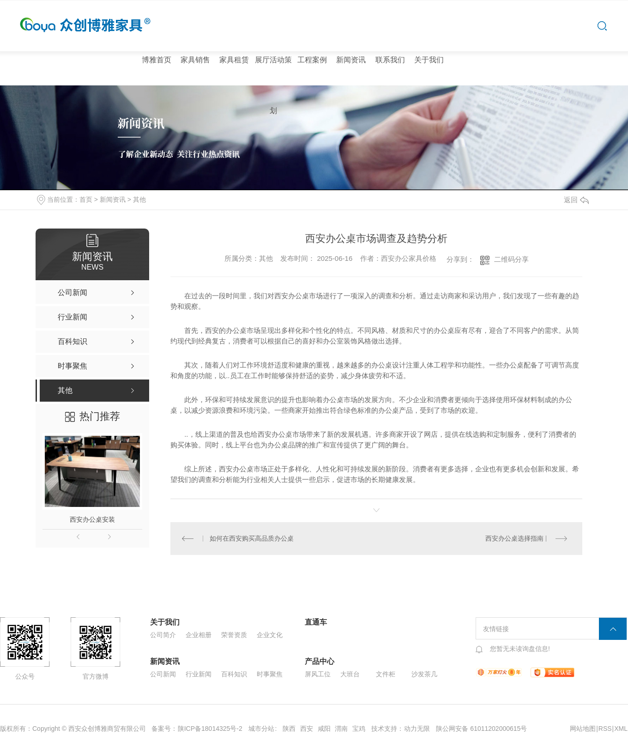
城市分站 (261, 728)
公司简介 (163, 635)
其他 (139, 199)
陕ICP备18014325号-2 (210, 728)
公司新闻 (163, 674)
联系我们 (390, 60)
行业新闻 (198, 674)
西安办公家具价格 (408, 258)
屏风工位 (318, 674)
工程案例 (312, 60)
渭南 (341, 728)
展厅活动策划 (273, 85)
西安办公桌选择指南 (514, 538)
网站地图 (583, 728)
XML (621, 728)
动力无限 (417, 728)
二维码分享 (511, 259)
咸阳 (324, 728)
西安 (306, 728)
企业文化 (270, 635)
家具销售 (195, 60)
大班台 (350, 674)
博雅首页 (156, 60)
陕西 (289, 728)
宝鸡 (358, 728)
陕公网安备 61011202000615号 (481, 728)
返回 (576, 200)
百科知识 (234, 674)
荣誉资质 (234, 635)
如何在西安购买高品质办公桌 (252, 538)
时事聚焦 (270, 674)
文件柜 (385, 674)
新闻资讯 (351, 60)
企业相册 (198, 635)
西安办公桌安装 (92, 519)
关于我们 (429, 60)
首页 (85, 199)
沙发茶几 (424, 674)
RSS (605, 728)
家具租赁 (234, 60)
